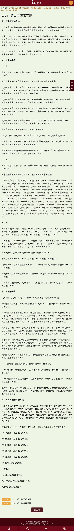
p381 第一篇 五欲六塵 (16, 499)
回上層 (37, 510)
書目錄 (72, 85)
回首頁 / (6, 8)
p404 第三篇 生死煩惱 (16, 503)
